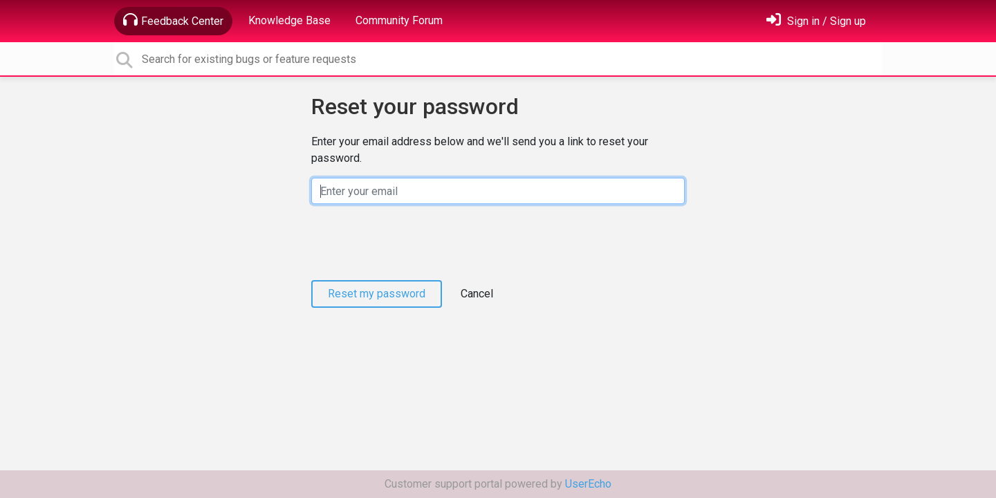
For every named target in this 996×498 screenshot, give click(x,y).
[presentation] (416, 242)
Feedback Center (173, 20)
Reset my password (376, 293)
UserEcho (588, 483)
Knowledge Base (289, 20)
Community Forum (399, 20)
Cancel (477, 293)
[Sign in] (816, 21)
